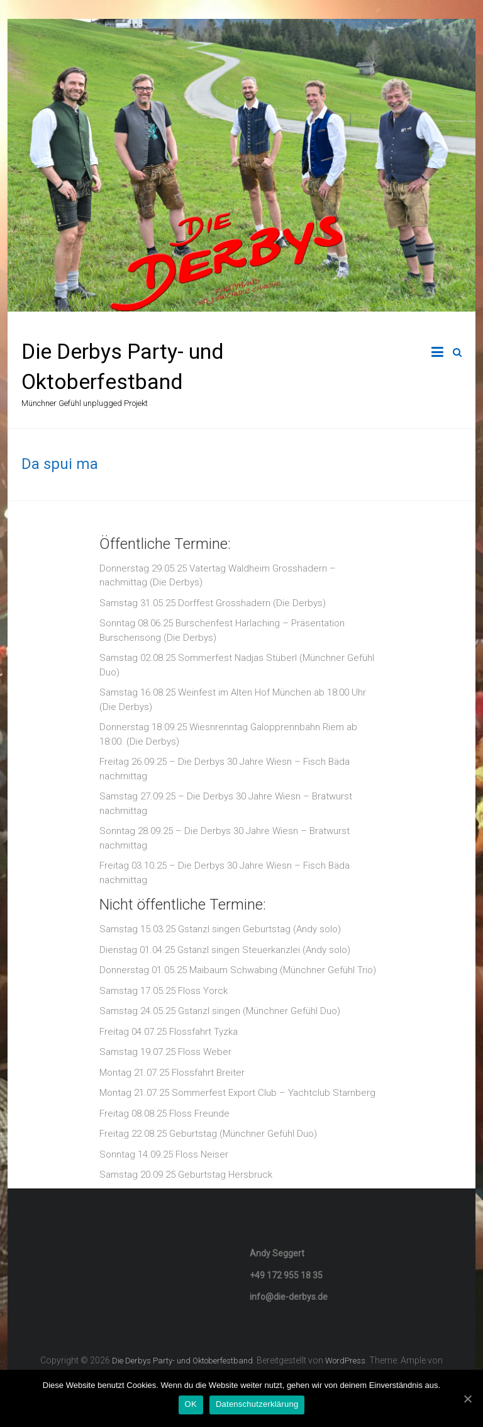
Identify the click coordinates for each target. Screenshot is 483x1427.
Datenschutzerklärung (257, 1404)
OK (191, 1404)
